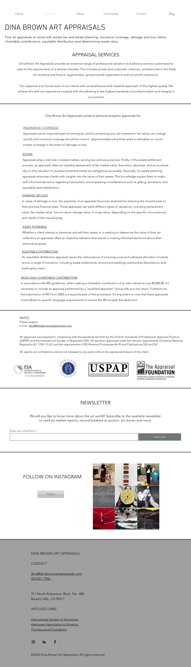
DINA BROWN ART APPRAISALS (55, 27)
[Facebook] (55, 642)
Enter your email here (22, 430)
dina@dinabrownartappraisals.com (50, 325)
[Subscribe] (159, 437)
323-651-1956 (40, 579)
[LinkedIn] (44, 642)
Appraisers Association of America (54, 624)
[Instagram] (33, 642)
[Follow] (50, 494)
